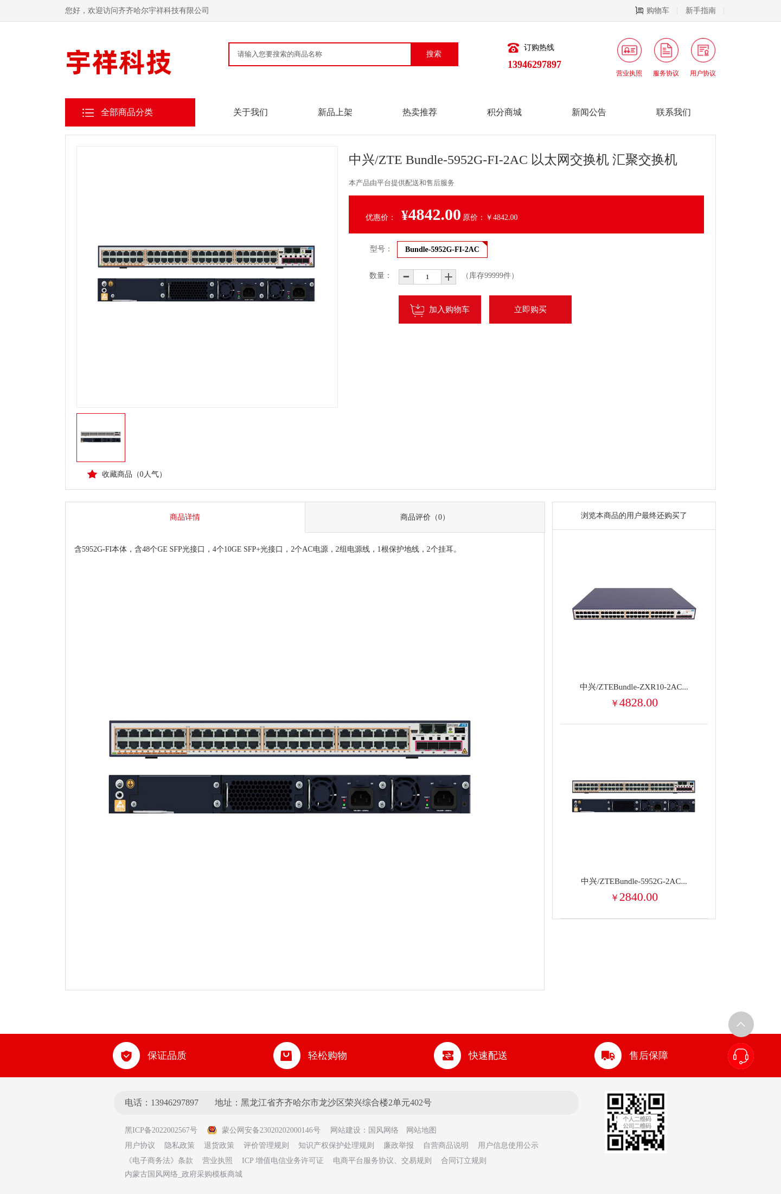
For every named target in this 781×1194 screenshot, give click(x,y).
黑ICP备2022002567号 (165, 1130)
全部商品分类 (127, 112)
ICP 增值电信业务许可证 (283, 1161)
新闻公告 (589, 112)
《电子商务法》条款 (159, 1161)
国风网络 (383, 1130)
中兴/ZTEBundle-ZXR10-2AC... (634, 687)
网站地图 (421, 1130)
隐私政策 (179, 1145)
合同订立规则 (463, 1161)
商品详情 (185, 517)
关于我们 (250, 112)
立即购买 (530, 309)
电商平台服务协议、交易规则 (382, 1161)
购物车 (656, 11)
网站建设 (345, 1130)
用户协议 (140, 1145)
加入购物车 (440, 310)
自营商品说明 (446, 1145)
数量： (373, 275)
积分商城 (504, 112)
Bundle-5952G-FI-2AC (442, 249)
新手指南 (705, 11)
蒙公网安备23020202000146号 (264, 1130)
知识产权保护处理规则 (336, 1145)
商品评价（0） (425, 517)
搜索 (433, 54)
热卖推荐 (419, 112)
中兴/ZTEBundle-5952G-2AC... (634, 881)
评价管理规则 (266, 1145)
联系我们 (673, 112)
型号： (381, 249)
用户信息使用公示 (508, 1145)
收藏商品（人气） (127, 474)
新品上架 (335, 112)
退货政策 (219, 1145)
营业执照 (217, 1161)
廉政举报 (398, 1145)
